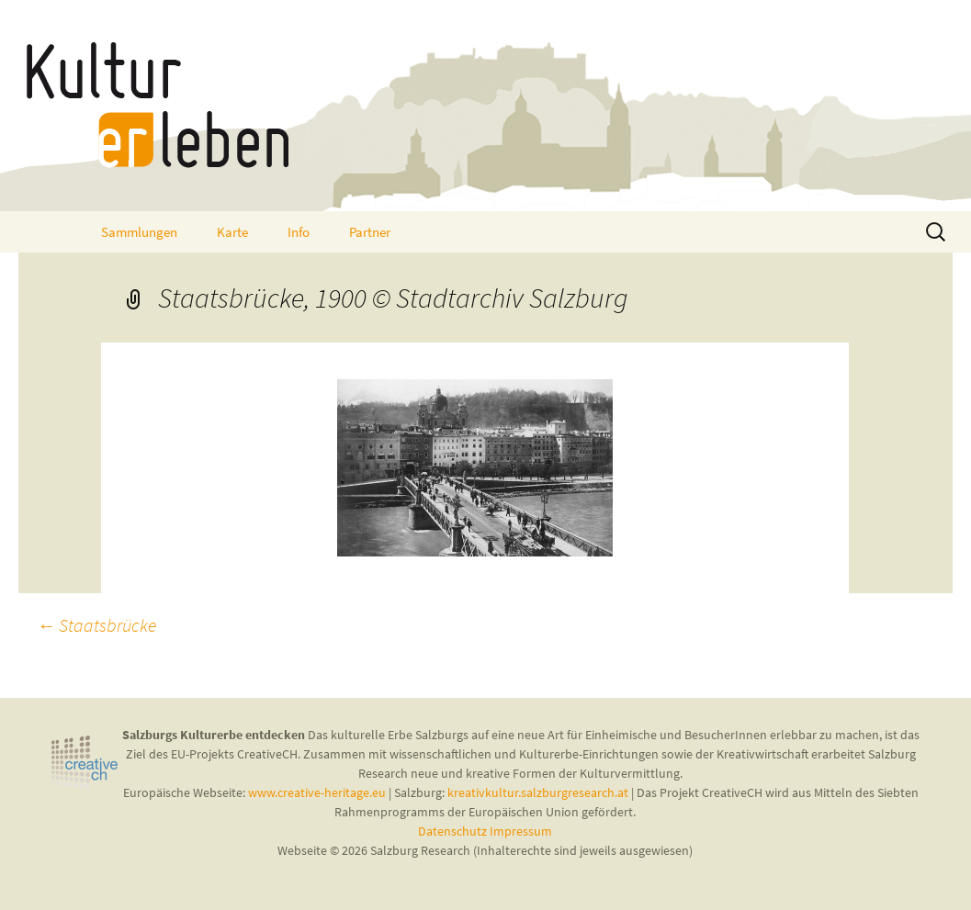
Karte (232, 232)
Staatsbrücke (96, 624)
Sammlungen (139, 232)
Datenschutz (454, 831)
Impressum (521, 831)
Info (299, 232)
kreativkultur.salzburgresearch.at (537, 792)
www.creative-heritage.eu (317, 792)
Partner (369, 232)
